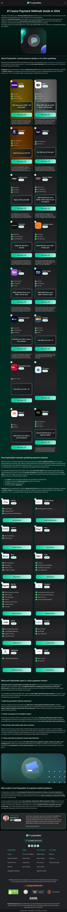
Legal (24, 850)
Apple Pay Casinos (41, 871)
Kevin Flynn (14, 817)
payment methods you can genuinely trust (54, 62)
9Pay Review (16, 577)
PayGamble (12, 850)
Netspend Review (50, 613)
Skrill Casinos (40, 862)
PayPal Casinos (41, 854)
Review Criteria (12, 862)
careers (11, 73)
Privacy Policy (26, 858)
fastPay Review (17, 520)
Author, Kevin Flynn (54, 862)
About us (51, 854)
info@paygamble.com (7, 734)
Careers (10, 854)
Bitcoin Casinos (41, 858)
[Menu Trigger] (2, 3)
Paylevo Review (17, 547)
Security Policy (26, 866)
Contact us (52, 858)
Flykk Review (50, 577)
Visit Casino (20, 115)
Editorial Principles (12, 858)
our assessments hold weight (39, 465)
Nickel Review (17, 643)
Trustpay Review (50, 643)
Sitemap (10, 866)
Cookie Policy (25, 862)
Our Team (52, 850)
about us (20, 467)
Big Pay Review (17, 613)
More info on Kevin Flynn (33, 826)
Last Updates (41, 850)
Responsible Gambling (13, 871)
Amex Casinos (40, 866)
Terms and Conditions (28, 854)
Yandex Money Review (50, 520)
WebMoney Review (17, 670)
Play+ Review (50, 547)
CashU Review (50, 670)
